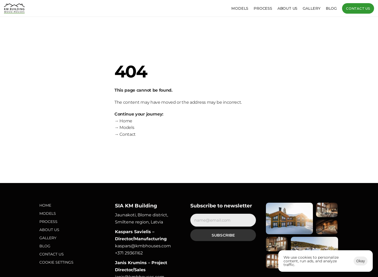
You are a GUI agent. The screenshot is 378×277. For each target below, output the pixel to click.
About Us (49, 229)
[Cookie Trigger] (56, 262)
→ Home (123, 120)
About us (287, 8)
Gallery (312, 8)
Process (263, 8)
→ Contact (125, 134)
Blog (331, 8)
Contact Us (51, 254)
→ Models (124, 127)
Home (45, 205)
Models (239, 8)
